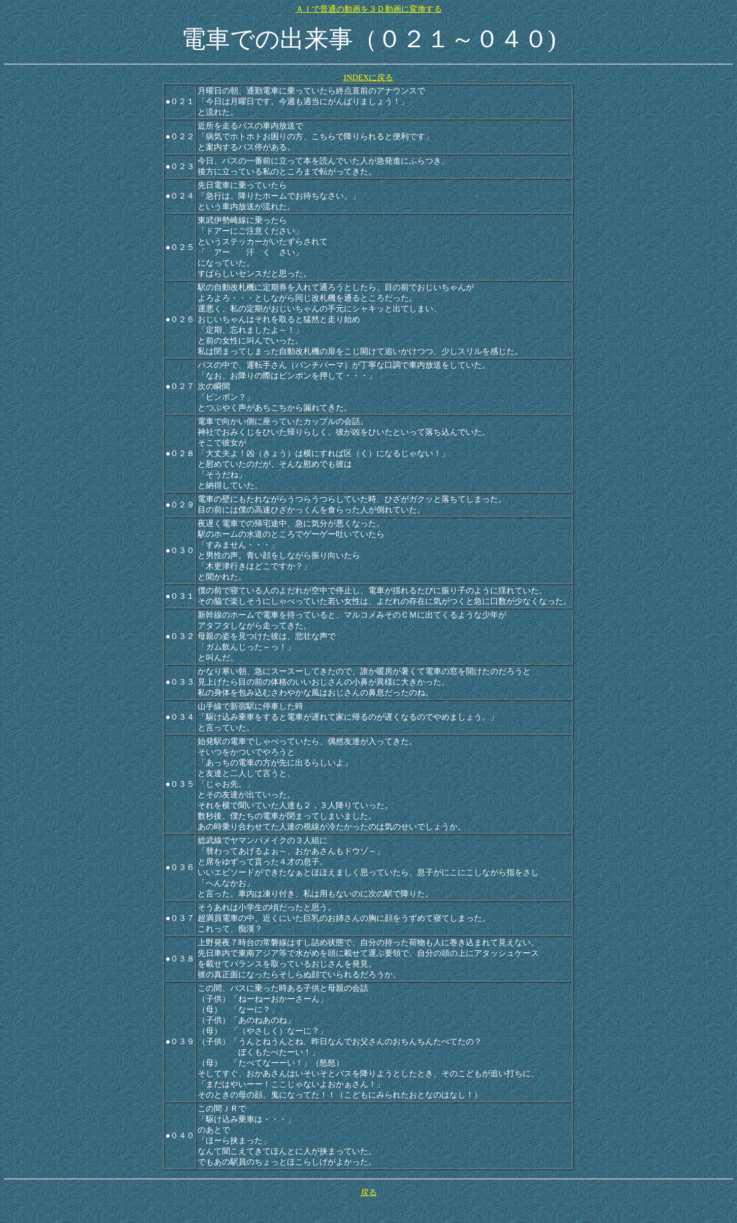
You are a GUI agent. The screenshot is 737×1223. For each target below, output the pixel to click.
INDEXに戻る (369, 77)
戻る (369, 1192)
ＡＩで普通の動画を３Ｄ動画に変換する (369, 9)
